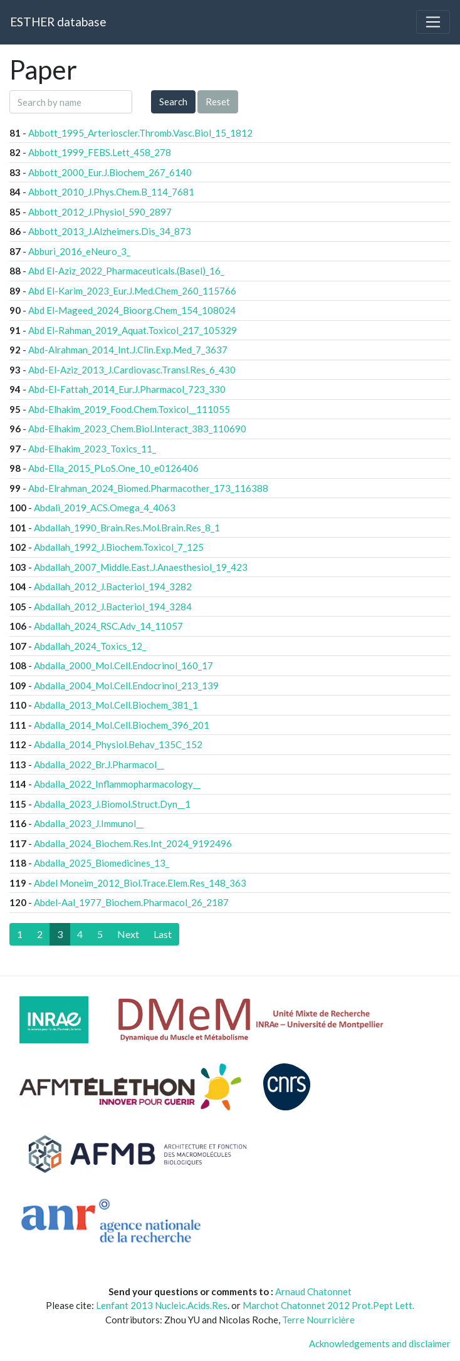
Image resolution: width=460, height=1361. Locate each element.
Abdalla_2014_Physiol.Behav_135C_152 (118, 744)
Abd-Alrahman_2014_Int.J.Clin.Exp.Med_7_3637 (127, 349)
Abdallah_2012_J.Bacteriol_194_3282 (113, 586)
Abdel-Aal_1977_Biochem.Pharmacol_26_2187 (131, 902)
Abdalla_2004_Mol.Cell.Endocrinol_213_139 (126, 685)
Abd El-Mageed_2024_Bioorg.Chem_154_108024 (132, 310)
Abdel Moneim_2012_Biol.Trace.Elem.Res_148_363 (140, 883)
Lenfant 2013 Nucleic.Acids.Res (161, 1305)
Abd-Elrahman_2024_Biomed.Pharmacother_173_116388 (148, 488)
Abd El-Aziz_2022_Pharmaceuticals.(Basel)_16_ (126, 270)
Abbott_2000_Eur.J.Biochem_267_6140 (110, 172)
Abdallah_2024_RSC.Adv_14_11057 (108, 626)
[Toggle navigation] (433, 22)
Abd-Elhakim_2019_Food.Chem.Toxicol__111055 (129, 409)
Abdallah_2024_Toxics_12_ (90, 646)
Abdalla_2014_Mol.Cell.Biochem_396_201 (121, 725)
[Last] (162, 934)
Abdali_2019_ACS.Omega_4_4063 (104, 507)
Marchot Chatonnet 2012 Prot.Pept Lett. (328, 1305)
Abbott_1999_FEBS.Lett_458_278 (99, 152)
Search (173, 101)
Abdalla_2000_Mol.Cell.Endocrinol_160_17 (123, 665)
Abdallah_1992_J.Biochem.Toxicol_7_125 (119, 547)
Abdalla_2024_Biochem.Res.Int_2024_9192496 (133, 843)
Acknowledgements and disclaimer (380, 1343)
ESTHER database (58, 21)
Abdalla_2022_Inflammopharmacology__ (117, 784)
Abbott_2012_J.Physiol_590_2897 (100, 211)
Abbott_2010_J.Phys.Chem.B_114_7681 (111, 191)
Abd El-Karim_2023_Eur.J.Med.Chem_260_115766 (132, 290)
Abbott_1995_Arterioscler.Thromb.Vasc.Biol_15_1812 (140, 132)
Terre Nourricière (318, 1319)
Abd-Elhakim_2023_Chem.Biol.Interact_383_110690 (137, 428)
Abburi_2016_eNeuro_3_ (79, 251)
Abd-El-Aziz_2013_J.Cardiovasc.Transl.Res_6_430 (132, 369)
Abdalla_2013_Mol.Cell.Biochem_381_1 (116, 705)
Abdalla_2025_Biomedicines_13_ (101, 862)
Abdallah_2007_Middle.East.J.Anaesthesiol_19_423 (141, 567)
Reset (218, 101)
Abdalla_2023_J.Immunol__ (89, 823)
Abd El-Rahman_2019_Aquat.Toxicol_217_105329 (132, 330)
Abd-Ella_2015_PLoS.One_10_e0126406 (113, 468)
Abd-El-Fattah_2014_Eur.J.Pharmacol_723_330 (127, 389)
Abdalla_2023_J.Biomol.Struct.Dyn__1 (112, 804)
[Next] (128, 934)
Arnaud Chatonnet (313, 1291)
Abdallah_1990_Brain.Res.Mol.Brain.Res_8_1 (127, 527)
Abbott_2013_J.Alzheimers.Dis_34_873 (109, 231)
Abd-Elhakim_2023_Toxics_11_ (92, 448)
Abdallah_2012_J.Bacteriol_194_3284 (113, 606)
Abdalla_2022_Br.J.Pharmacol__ (99, 764)
